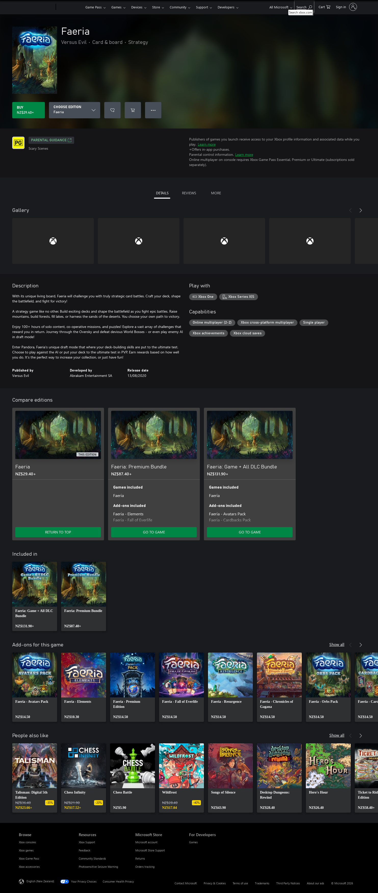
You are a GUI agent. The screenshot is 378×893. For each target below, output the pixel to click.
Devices (136, 7)
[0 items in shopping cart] (324, 6)
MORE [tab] (216, 192)
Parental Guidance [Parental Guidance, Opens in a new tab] (51, 140)
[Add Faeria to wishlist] (112, 110)
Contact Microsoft (186, 883)
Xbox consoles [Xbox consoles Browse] (27, 842)
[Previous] (350, 210)
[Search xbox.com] (304, 6)
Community (178, 7)
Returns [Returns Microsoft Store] (140, 858)
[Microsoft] (36, 7)
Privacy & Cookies (215, 883)
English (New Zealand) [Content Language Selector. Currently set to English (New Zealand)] (40, 881)
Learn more (207, 144)
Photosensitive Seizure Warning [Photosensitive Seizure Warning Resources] (98, 866)
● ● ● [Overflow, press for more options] (153, 110)
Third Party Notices (288, 883)
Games (116, 7)
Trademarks (262, 883)
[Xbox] (70, 7)
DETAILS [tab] (162, 192)
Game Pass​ (93, 7)
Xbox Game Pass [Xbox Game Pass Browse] (29, 858)
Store (156, 7)
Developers (226, 7)
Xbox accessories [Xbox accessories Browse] (29, 866)
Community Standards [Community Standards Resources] (92, 858)
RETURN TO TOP (58, 532)
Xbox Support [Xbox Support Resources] (87, 842)
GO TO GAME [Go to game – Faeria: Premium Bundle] (154, 532)
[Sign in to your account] (346, 7)
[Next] (361, 210)
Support (202, 7)
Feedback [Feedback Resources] (84, 850)
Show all (336, 644)
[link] (34, 596)
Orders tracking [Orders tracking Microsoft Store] (144, 866)
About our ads (315, 883)
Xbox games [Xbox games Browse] (26, 850)
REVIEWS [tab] (189, 192)
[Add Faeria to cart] (133, 110)
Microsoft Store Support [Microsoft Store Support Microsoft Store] (150, 850)
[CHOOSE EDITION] (74, 110)
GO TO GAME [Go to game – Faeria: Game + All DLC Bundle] (250, 532)
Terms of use (240, 883)
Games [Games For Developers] (193, 842)
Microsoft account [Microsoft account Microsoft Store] (146, 842)
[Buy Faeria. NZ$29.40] (28, 110)
